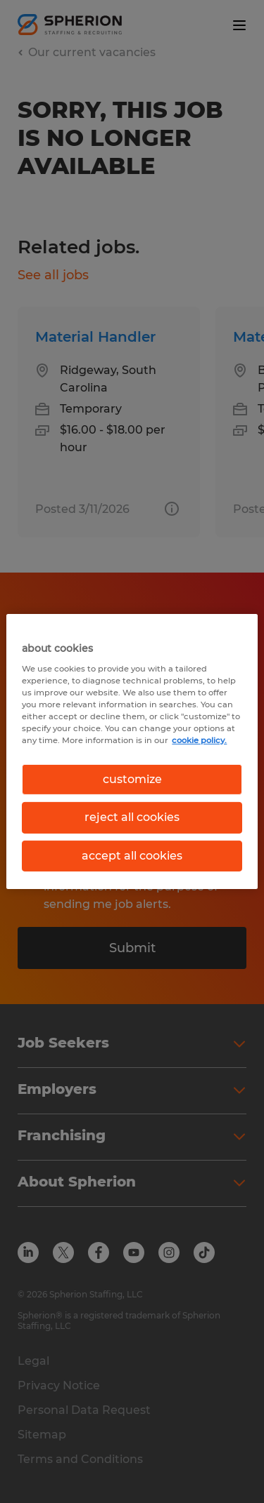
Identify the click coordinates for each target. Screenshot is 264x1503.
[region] (131, 751)
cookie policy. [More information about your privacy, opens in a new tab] (199, 740)
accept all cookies (132, 855)
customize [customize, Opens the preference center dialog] (132, 779)
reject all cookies (132, 817)
